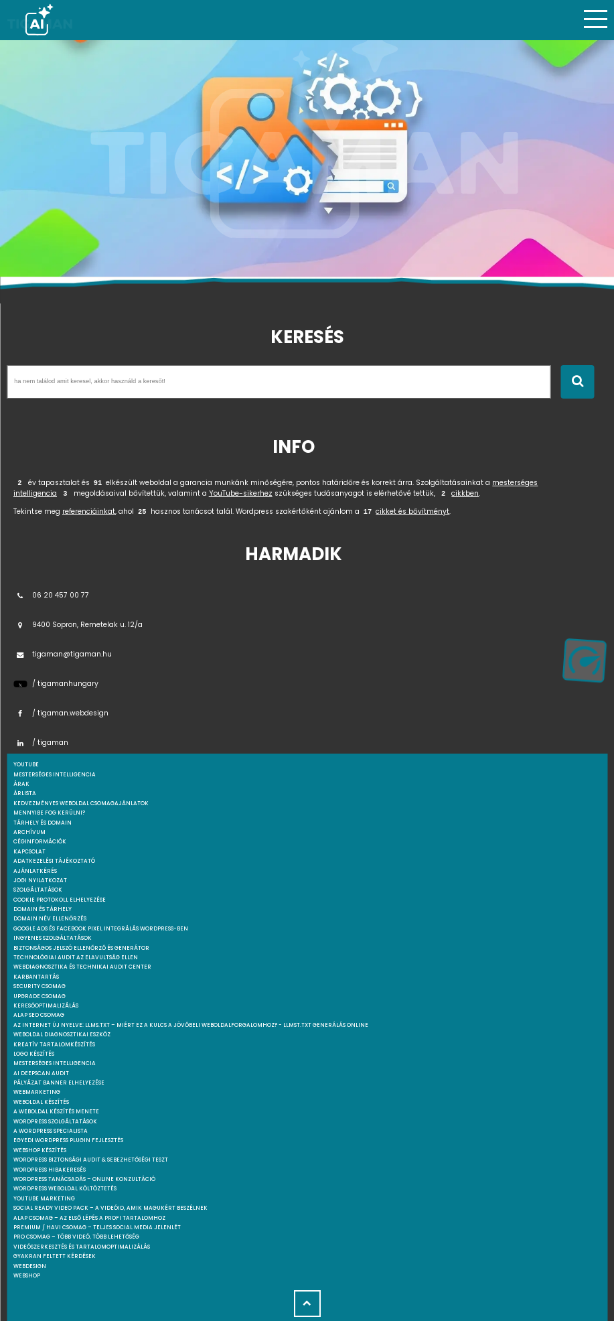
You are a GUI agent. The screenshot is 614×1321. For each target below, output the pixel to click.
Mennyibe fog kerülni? (49, 813)
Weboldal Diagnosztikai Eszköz (61, 1034)
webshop (26, 1275)
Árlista (24, 793)
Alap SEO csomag (38, 1015)
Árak (21, 784)
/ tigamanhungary (55, 684)
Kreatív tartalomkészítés (54, 1044)
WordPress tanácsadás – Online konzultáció (84, 1179)
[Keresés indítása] (577, 382)
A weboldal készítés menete (56, 1111)
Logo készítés (33, 1054)
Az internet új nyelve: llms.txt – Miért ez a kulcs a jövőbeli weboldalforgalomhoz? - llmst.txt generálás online (190, 1025)
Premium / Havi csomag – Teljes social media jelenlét (97, 1227)
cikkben (465, 493)
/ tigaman (40, 743)
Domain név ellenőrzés (49, 918)
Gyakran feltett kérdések (54, 1256)
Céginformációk (39, 841)
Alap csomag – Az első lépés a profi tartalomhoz (89, 1218)
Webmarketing (36, 1092)
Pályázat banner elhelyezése (58, 1083)
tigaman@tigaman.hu (62, 654)
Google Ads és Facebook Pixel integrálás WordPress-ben (100, 928)
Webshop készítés (39, 1150)
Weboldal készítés (41, 1102)
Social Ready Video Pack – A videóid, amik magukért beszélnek (110, 1208)
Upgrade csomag (39, 996)
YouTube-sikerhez (241, 493)
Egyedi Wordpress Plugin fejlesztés (68, 1140)
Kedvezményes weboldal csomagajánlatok (81, 803)
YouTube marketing (44, 1198)
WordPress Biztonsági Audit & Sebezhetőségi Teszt (90, 1160)
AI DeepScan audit (41, 1073)
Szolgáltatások (37, 890)
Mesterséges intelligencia (54, 1063)
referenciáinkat (88, 511)
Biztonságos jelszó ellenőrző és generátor (81, 948)
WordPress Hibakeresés (49, 1170)
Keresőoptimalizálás (45, 1006)
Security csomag (39, 986)
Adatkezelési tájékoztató (54, 861)
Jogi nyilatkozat (40, 880)
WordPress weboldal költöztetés (65, 1188)
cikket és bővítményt (412, 511)
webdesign (29, 1266)
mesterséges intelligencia (54, 774)
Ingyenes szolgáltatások (52, 938)
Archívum (29, 832)
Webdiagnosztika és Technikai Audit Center (82, 967)
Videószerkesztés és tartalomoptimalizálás (81, 1247)
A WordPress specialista (50, 1131)
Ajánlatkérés (35, 871)
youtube (26, 764)
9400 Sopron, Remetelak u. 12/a (78, 625)
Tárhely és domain (42, 823)
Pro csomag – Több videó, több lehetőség (76, 1237)
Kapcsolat (29, 851)
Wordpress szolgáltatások (55, 1121)
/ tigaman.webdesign (60, 713)
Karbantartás (36, 977)
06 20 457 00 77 (51, 595)
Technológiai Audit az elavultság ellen (75, 957)
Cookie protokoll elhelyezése (59, 900)
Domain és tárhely (42, 909)
